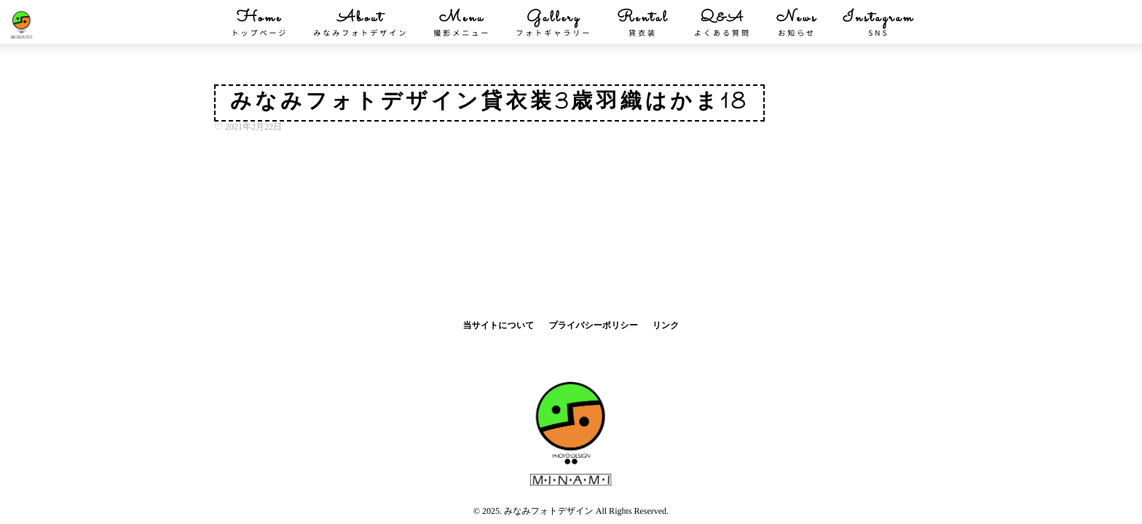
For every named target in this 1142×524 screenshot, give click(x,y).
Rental (643, 23)
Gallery (553, 23)
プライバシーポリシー (592, 325)
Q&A (722, 23)
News (796, 23)
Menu (461, 23)
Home (259, 23)
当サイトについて (498, 325)
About (360, 23)
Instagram (878, 23)
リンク (666, 325)
